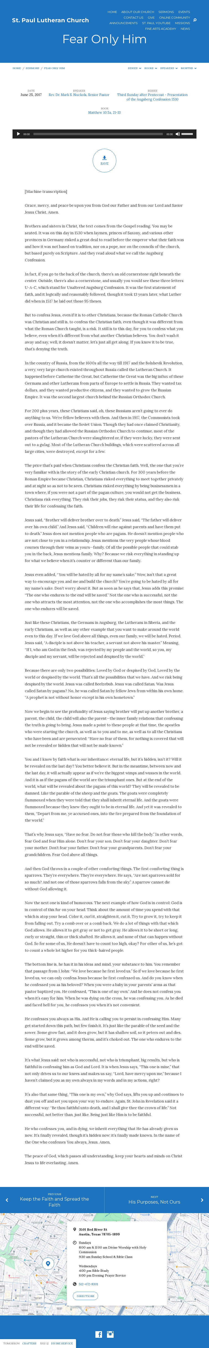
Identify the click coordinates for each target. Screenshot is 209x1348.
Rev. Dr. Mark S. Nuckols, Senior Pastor (79, 95)
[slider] (98, 134)
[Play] (18, 134)
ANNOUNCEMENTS (124, 23)
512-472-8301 (88, 1284)
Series (134, 68)
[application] (104, 134)
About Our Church (137, 11)
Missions (182, 23)
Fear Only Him (54, 68)
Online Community (174, 17)
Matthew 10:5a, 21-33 (104, 113)
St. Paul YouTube (156, 23)
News (185, 28)
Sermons (166, 11)
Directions (85, 1296)
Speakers (169, 68)
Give (151, 17)
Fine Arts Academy (160, 28)
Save (104, 160)
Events (184, 11)
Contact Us (133, 17)
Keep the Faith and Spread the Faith (54, 1202)
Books (150, 68)
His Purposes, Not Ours (154, 1202)
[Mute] (178, 134)
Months (188, 68)
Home (112, 11)
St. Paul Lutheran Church (50, 20)
